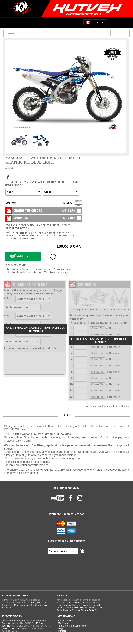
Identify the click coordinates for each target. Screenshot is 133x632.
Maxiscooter (20, 605)
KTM (59, 605)
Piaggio (67, 610)
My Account (64, 623)
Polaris (60, 607)
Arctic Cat (93, 610)
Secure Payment (66, 620)
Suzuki (86, 602)
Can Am (69, 607)
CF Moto (92, 607)
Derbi (59, 610)
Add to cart (25, 256)
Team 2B (6, 620)
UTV (44, 602)
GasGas (67, 605)
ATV (38, 602)
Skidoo (84, 610)
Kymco (83, 607)
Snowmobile (41, 605)
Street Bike (7, 605)
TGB (76, 607)
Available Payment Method (66, 514)
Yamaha (69, 602)
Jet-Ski (30, 605)
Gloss (47, 191)
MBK (100, 607)
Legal (61, 628)
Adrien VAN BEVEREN (23, 620)
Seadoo (76, 610)
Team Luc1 (41, 620)
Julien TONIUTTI (10, 628)
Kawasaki (95, 602)
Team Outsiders (10, 623)
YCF (99, 605)
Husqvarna (85, 605)
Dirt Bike (31, 602)
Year (10, 191)
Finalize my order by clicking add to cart (108, 406)
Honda (78, 602)
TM (94, 605)
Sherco (75, 605)
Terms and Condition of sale (72, 625)
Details (9, 167)
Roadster (6, 607)
